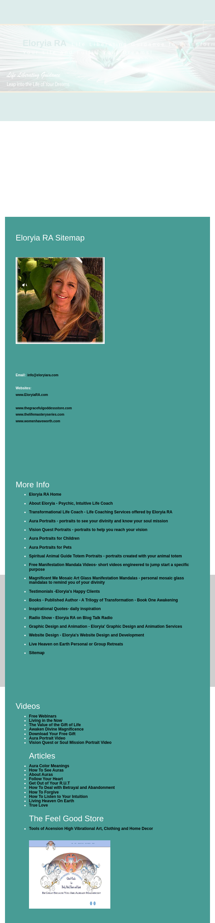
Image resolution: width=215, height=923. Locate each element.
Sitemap (37, 652)
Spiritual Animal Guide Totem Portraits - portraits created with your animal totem (105, 556)
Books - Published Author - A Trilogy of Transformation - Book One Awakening (103, 600)
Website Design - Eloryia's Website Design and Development (86, 635)
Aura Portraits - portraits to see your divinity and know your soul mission (98, 521)
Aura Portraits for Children (54, 538)
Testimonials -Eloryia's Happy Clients (64, 591)
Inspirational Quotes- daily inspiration (65, 608)
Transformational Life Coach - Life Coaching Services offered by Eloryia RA (100, 512)
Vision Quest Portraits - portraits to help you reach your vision (88, 529)
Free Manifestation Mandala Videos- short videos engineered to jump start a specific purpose (109, 566)
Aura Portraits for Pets (50, 547)
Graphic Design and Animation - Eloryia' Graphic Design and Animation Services (105, 626)
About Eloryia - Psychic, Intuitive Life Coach (71, 503)
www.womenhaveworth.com (38, 421)
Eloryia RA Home (45, 494)
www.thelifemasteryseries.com (40, 414)
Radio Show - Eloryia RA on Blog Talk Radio (71, 617)
